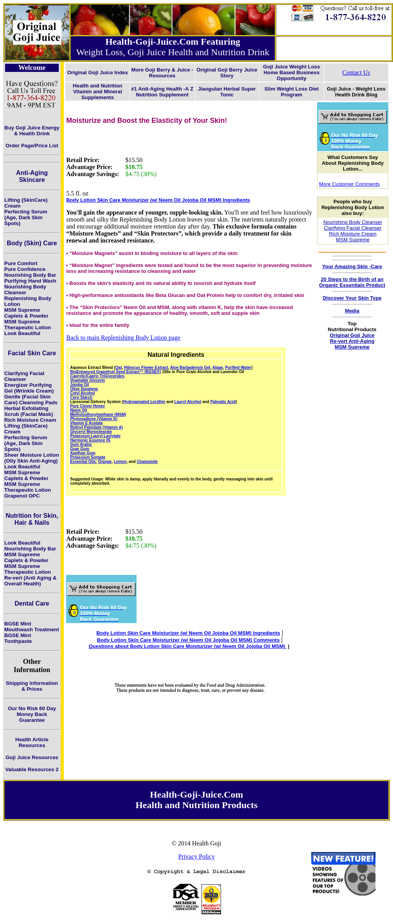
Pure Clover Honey (87, 406)
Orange (105, 461)
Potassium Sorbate (87, 457)
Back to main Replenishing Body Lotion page (123, 337)
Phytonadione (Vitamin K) (94, 419)
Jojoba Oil (79, 384)
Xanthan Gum (82, 453)
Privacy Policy (196, 856)
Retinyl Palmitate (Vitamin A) (96, 427)
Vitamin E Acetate (86, 423)
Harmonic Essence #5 (90, 440)
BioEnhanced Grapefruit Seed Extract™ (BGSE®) (115, 372)
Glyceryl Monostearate (91, 432)
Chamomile (147, 461)
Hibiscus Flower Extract (146, 367)
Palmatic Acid (223, 402)
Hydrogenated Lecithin (144, 402)
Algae (217, 367)
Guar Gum (79, 449)
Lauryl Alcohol (187, 402)
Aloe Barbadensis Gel (190, 367)
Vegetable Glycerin (87, 380)
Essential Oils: (83, 461)
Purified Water (238, 367)
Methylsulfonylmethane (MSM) (98, 414)
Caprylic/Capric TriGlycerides (97, 376)
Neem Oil (78, 410)
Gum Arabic (81, 444)
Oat (118, 367)
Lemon (120, 461)
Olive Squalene (84, 389)
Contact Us (356, 72)
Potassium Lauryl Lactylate (95, 436)
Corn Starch (81, 397)
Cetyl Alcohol (82, 393)
